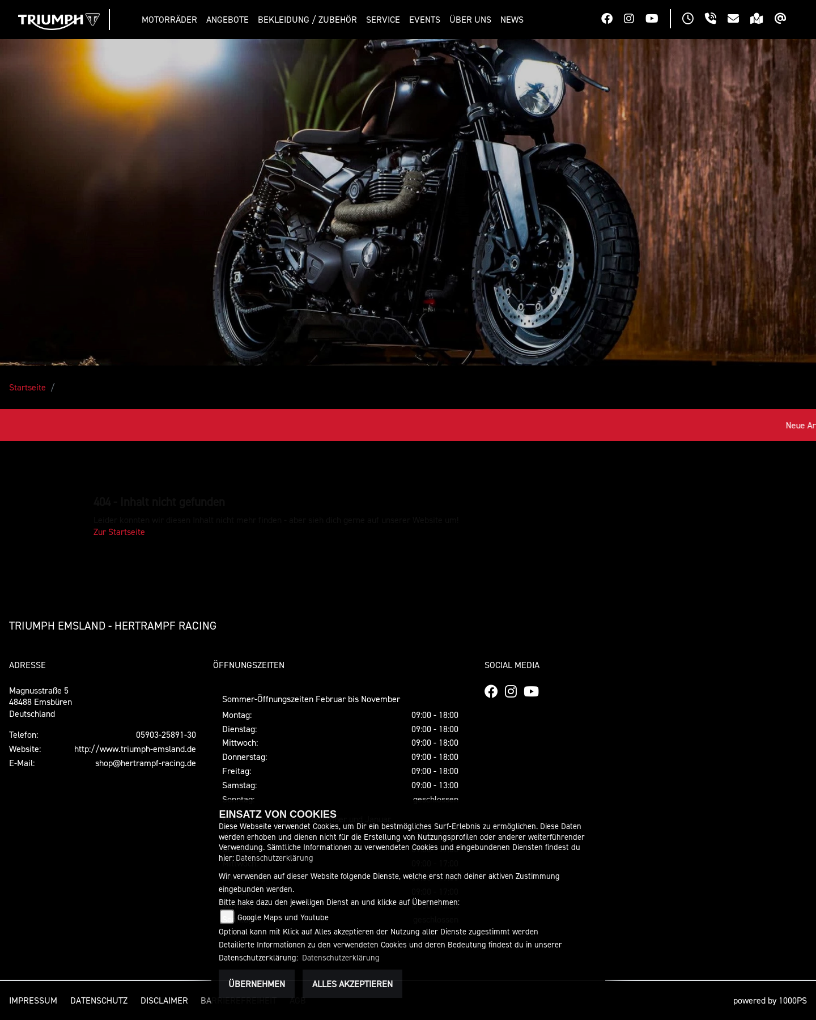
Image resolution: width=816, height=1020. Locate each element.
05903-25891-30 (166, 734)
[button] (172, 19)
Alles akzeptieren (352, 983)
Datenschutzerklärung (274, 857)
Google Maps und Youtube (283, 917)
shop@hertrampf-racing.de (145, 762)
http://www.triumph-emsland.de (135, 748)
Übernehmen (256, 983)
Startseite (27, 387)
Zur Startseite (119, 531)
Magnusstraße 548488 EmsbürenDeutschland (40, 702)
